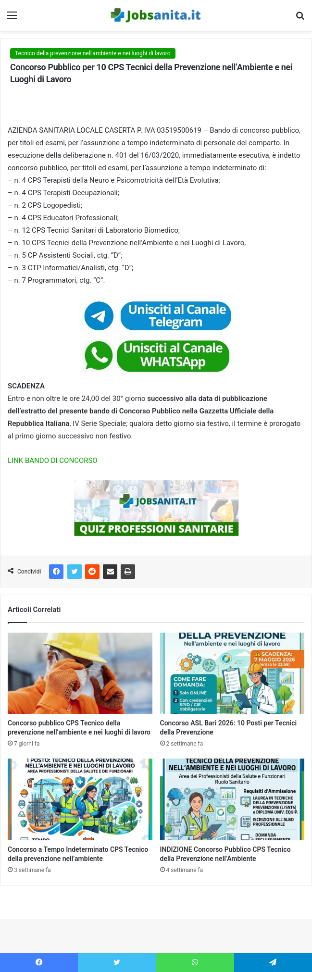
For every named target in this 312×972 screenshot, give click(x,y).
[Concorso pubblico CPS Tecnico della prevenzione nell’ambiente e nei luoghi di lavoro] (80, 673)
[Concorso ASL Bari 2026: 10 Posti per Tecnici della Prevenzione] (232, 673)
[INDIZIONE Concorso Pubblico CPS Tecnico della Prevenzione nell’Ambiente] (232, 799)
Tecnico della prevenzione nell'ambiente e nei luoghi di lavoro (93, 53)
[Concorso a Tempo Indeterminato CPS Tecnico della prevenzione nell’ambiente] (80, 799)
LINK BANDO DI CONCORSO (53, 460)
